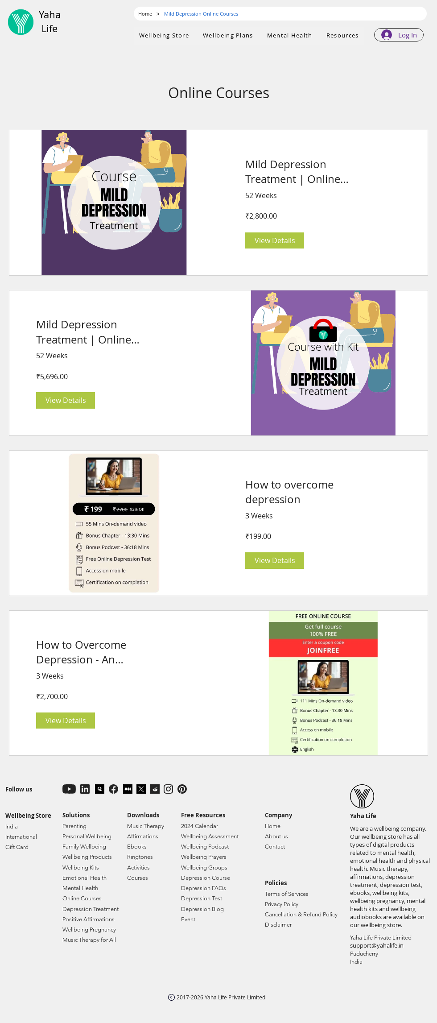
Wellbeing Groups (204, 867)
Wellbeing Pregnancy (89, 929)
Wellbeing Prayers (204, 856)
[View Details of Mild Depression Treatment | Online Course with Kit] (65, 400)
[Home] (145, 14)
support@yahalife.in (377, 945)
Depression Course (205, 877)
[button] (228, 36)
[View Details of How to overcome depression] (274, 560)
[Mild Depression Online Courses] (201, 14)
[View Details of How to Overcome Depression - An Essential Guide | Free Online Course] (65, 720)
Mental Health (80, 888)
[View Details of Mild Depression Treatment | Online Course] (274, 240)
